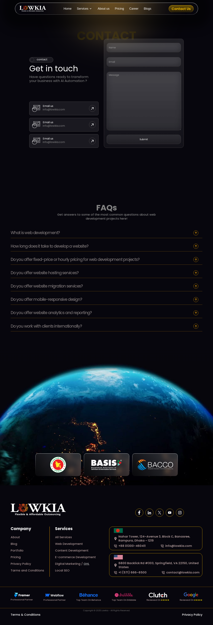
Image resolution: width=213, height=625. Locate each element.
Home (68, 8)
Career (133, 8)
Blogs (147, 8)
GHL (86, 564)
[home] (32, 8)
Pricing (119, 8)
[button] (84, 8)
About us (103, 8)
